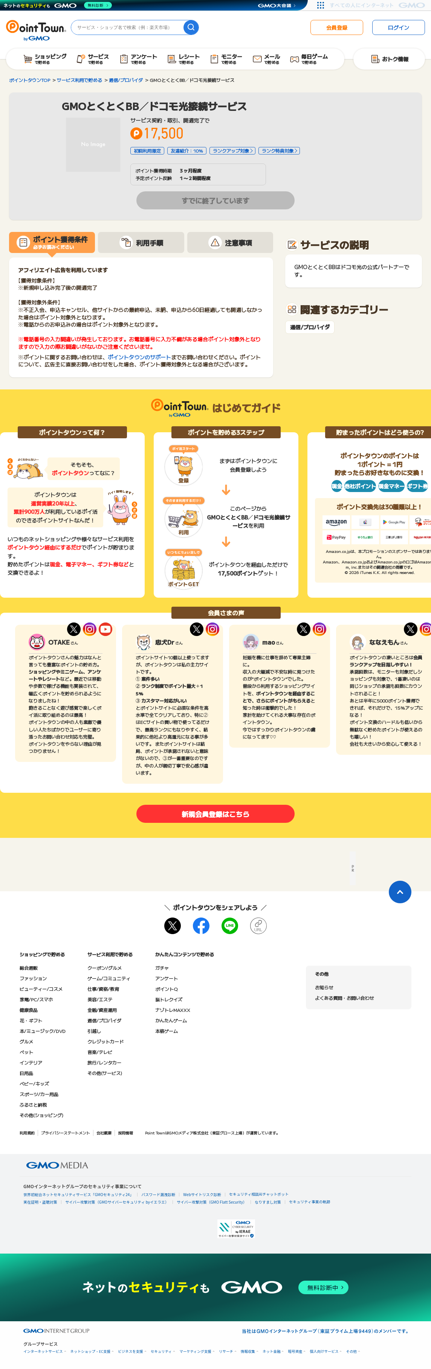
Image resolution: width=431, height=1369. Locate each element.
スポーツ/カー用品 (39, 1094)
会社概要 (104, 1133)
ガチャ (162, 968)
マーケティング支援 (195, 1351)
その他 (351, 1351)
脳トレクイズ (168, 999)
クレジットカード (105, 1041)
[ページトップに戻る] (400, 892)
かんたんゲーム (171, 1020)
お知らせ (324, 987)
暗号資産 (295, 1351)
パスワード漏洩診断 (158, 1194)
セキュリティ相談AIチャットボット (259, 1194)
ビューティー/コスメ (41, 989)
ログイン (398, 27)
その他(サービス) (104, 1073)
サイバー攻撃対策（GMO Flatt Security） (212, 1202)
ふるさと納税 (33, 1104)
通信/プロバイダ (310, 327)
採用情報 (125, 1133)
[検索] (191, 27)
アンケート (166, 978)
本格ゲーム (166, 1031)
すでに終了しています (215, 200)
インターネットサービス (43, 1351)
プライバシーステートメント (65, 1133)
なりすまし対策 (268, 1202)
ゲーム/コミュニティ (108, 978)
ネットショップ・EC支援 (90, 1351)
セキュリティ (161, 1351)
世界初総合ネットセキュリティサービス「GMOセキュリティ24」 (78, 1194)
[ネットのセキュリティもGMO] (58, 5)
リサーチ (226, 1351)
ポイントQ (166, 989)
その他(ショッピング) (41, 1115)
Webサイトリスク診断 (202, 1194)
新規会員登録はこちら (215, 814)
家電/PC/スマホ (36, 999)
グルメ (26, 1041)
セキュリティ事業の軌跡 (309, 1201)
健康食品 (29, 1010)
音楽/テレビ (99, 1052)
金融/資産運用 (102, 1010)
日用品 (26, 1073)
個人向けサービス (324, 1351)
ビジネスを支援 (130, 1351)
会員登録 (336, 27)
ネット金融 (272, 1351)
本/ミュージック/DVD (43, 1031)
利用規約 (27, 1133)
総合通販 (29, 968)
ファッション (33, 978)
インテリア (31, 1062)
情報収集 (248, 1351)
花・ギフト (31, 1020)
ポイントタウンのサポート (139, 357)
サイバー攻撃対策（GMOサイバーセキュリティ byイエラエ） (117, 1202)
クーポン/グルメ (104, 968)
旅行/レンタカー (104, 1062)
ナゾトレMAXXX (172, 1010)
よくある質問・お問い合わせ (344, 998)
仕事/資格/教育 (103, 989)
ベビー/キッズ (34, 1083)
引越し (94, 1031)
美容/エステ (99, 999)
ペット (26, 1052)
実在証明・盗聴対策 (40, 1202)
